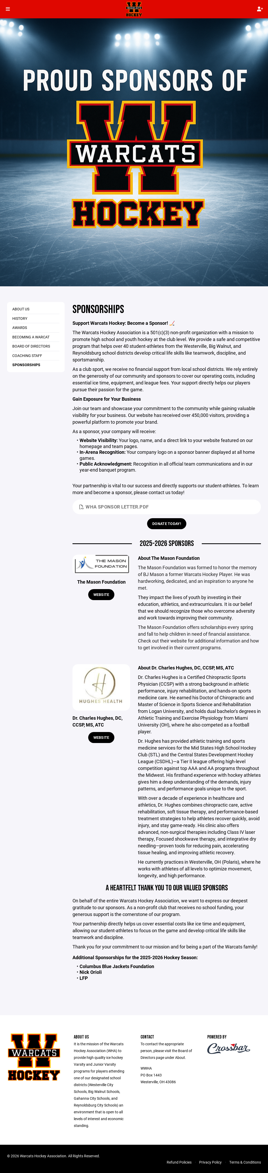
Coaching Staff (27, 355)
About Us (20, 308)
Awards (19, 327)
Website (101, 594)
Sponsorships (26, 364)
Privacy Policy (210, 1162)
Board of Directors (31, 346)
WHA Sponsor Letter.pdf (114, 507)
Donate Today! (166, 523)
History (19, 318)
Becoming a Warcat (30, 336)
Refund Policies (179, 1162)
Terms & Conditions (245, 1162)
